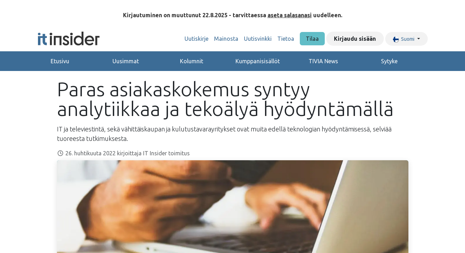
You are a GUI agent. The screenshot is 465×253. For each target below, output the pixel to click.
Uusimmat (125, 61)
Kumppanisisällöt (257, 61)
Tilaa (312, 38)
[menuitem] (196, 39)
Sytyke (389, 61)
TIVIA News (323, 61)
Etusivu (60, 61)
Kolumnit (191, 61)
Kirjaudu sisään (355, 38)
